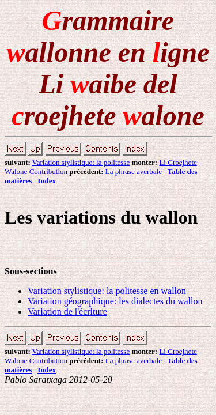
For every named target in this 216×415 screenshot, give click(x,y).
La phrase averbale (133, 171)
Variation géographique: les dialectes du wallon (115, 301)
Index (46, 180)
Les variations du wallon (101, 217)
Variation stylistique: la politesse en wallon (107, 291)
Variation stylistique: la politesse (81, 162)
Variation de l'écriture (67, 311)
